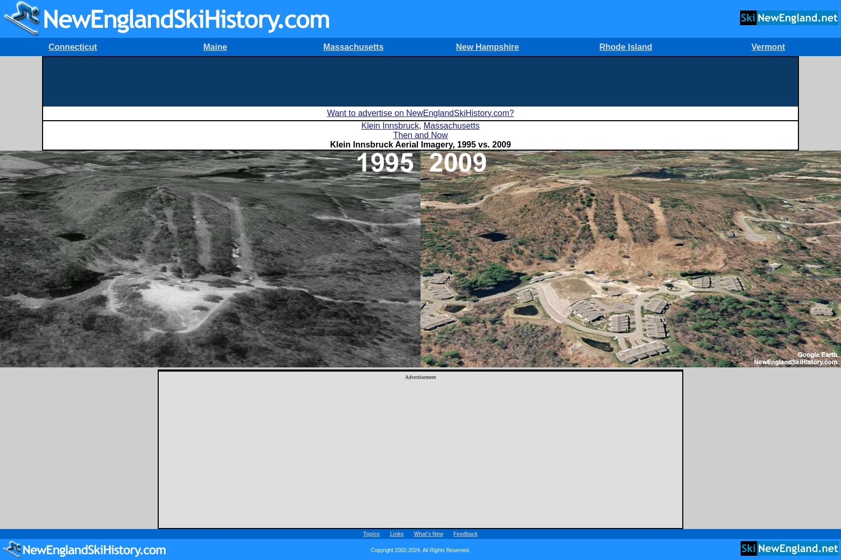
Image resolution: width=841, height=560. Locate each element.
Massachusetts (353, 47)
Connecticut (72, 47)
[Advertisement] (420, 80)
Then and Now (420, 135)
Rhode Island (625, 47)
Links (397, 534)
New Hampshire (487, 47)
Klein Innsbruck (390, 125)
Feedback (466, 534)
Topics (371, 534)
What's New (429, 534)
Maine (215, 47)
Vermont (768, 47)
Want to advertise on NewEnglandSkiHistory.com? (420, 113)
